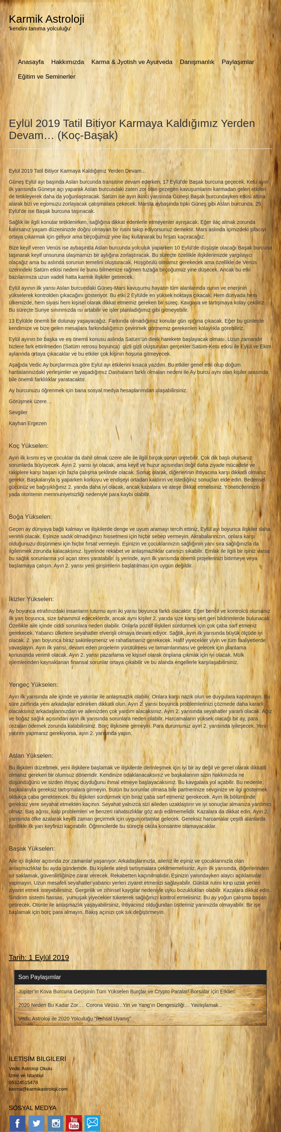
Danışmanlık (197, 62)
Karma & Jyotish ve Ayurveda (132, 62)
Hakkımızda (67, 62)
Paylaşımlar (238, 62)
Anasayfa (31, 62)
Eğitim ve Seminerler (46, 76)
